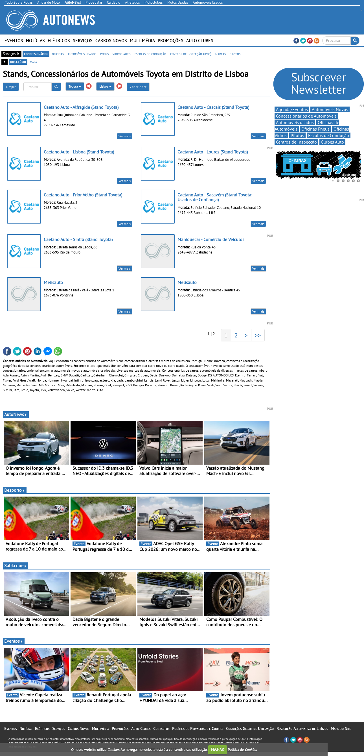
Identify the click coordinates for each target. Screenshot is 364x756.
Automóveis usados (295, 122)
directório (18, 61)
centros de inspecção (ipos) (190, 53)
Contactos (161, 728)
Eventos (14, 40)
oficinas (58, 53)
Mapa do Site (341, 728)
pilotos (235, 53)
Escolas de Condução (328, 135)
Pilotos (297, 135)
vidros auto (122, 53)
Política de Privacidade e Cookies (197, 728)
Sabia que (15, 565)
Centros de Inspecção (296, 142)
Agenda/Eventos (292, 109)
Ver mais (125, 136)
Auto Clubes (199, 40)
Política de (242, 749)
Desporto (14, 490)
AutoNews (15, 414)
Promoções (170, 40)
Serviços (83, 40)
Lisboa (105, 86)
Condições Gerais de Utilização (250, 728)
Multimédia (142, 40)
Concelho (138, 87)
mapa (33, 61)
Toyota (75, 86)
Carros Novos (111, 40)
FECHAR (217, 749)
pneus (104, 53)
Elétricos (59, 40)
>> (258, 335)
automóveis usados (82, 53)
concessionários (36, 53)
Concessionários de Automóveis (306, 116)
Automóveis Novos (330, 109)
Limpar (11, 87)
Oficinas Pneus (315, 129)
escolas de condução (150, 53)
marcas (220, 53)
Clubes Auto (332, 142)
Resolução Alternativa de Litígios (302, 728)
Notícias (35, 40)
